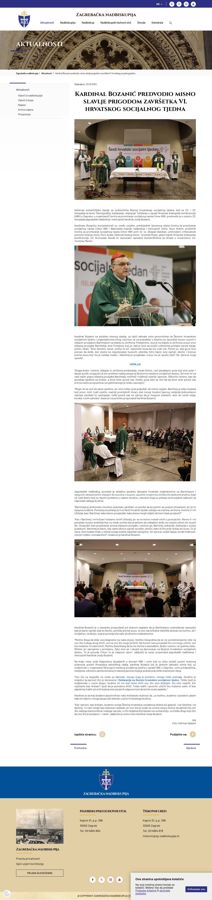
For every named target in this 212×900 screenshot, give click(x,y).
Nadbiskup (88, 22)
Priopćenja (24, 114)
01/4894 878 (155, 831)
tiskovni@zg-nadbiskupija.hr (161, 836)
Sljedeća (191, 747)
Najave (22, 104)
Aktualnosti (47, 22)
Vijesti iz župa (25, 100)
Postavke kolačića (145, 890)
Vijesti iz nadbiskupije (30, 95)
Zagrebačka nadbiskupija (106, 15)
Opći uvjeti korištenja (29, 864)
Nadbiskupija (68, 22)
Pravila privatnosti (28, 858)
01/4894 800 (92, 831)
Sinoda (141, 22)
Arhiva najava (25, 109)
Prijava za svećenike (40, 873)
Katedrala (157, 22)
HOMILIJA (135, 364)
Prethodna (80, 747)
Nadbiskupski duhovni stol (115, 22)
